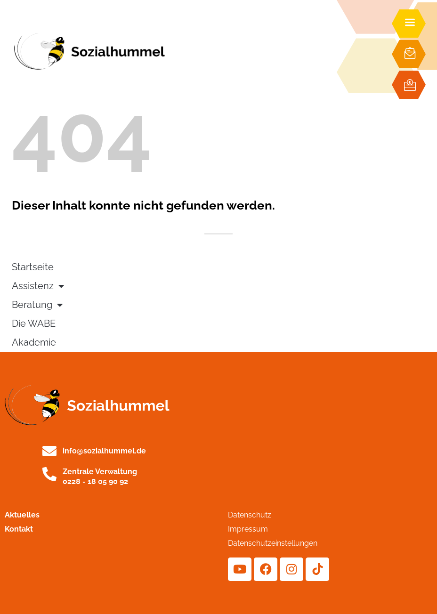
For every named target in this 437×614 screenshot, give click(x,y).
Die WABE (34, 323)
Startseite (33, 267)
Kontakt (19, 529)
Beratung (37, 305)
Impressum (248, 529)
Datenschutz (249, 514)
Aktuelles (22, 514)
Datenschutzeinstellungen (272, 543)
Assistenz (38, 286)
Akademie (34, 342)
